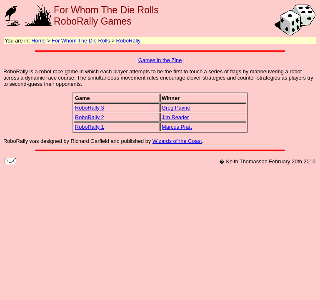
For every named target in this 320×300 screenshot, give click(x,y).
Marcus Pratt (177, 127)
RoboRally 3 (89, 108)
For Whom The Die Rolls (81, 41)
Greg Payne (176, 108)
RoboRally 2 (89, 117)
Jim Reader (175, 117)
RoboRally (128, 41)
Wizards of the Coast (177, 141)
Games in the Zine (160, 60)
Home (38, 41)
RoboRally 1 (89, 127)
